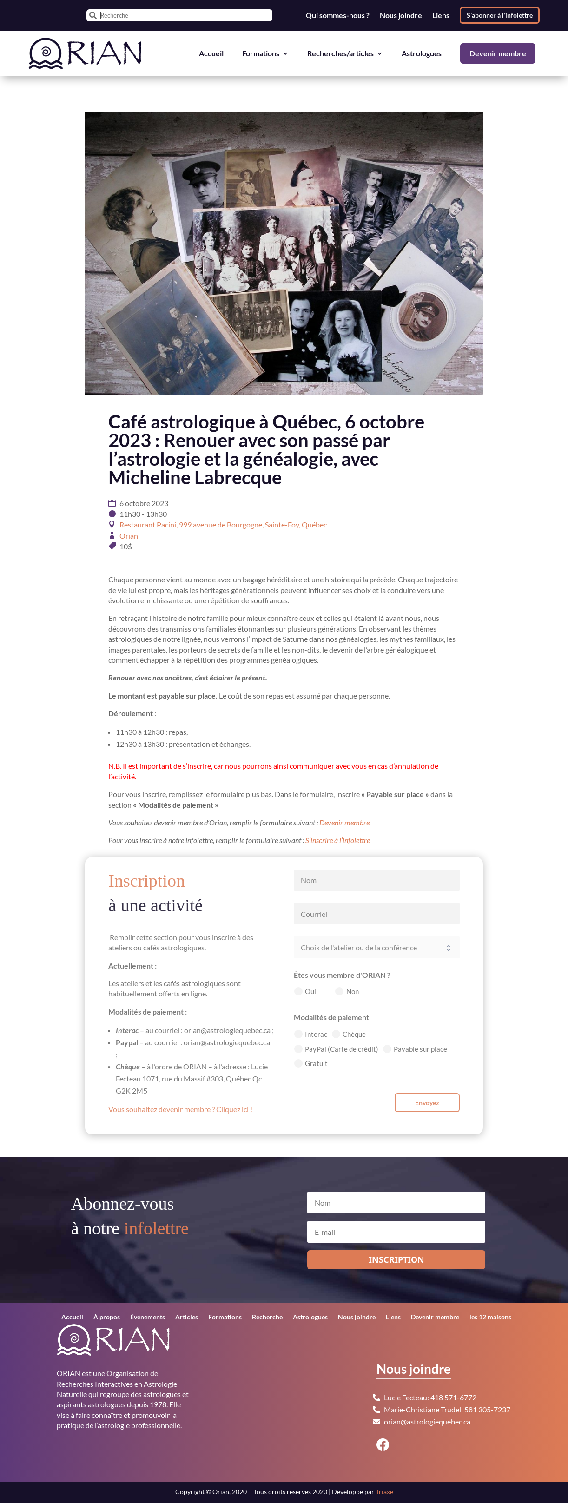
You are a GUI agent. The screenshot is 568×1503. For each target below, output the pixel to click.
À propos (106, 1317)
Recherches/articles (340, 53)
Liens (440, 15)
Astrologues (422, 53)
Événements (147, 1317)
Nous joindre (401, 15)
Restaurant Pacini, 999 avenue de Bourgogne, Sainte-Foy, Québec (223, 524)
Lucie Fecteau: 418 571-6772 (430, 1397)
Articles (186, 1317)
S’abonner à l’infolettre (500, 15)
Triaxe (384, 1492)
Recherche (267, 1317)
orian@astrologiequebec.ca (427, 1421)
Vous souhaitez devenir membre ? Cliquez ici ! (180, 1109)
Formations (260, 53)
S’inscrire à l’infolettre (337, 840)
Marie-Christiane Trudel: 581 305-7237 (447, 1409)
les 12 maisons (490, 1317)
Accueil (211, 53)
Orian (128, 535)
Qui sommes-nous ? (338, 15)
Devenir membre (497, 53)
